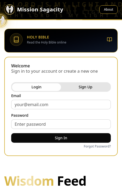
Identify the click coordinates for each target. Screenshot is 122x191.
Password (19, 115)
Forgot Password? (97, 146)
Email (16, 96)
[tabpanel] (61, 121)
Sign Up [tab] (85, 86)
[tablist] (61, 87)
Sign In (61, 137)
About (108, 9)
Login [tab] (36, 86)
